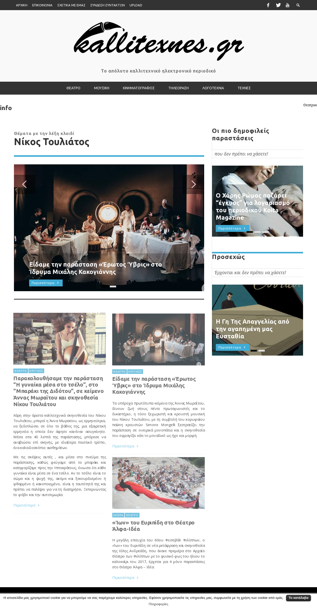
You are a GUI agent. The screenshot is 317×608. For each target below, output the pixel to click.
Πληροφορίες (158, 604)
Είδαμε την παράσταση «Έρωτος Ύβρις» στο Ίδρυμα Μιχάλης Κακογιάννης (154, 401)
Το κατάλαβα (298, 598)
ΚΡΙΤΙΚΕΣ (135, 387)
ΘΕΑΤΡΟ (118, 387)
